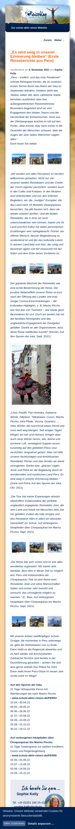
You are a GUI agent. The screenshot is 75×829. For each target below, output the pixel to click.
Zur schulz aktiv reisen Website (29, 27)
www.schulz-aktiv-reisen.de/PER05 (34, 755)
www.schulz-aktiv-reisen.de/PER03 (34, 698)
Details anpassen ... (41, 823)
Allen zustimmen (14, 823)
